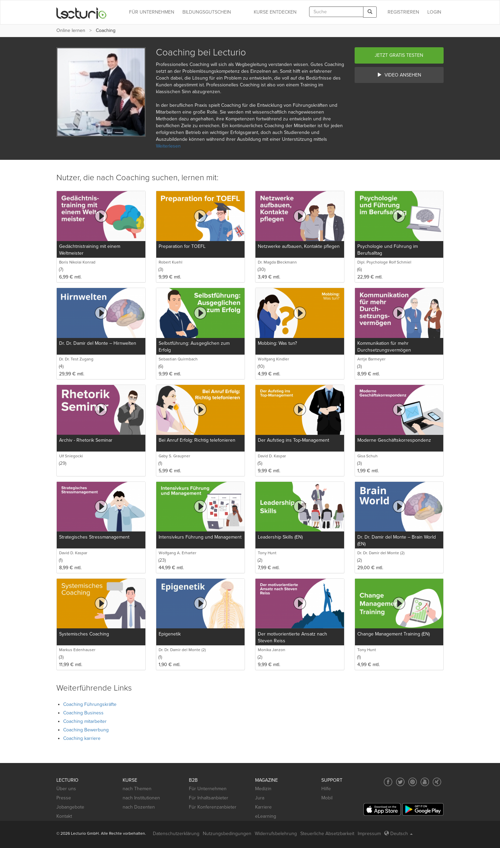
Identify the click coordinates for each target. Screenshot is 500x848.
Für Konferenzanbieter (212, 807)
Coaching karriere (82, 738)
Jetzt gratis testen (399, 55)
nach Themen (137, 789)
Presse (63, 798)
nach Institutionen (141, 798)
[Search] (370, 12)
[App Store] (382, 809)
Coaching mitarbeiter (85, 721)
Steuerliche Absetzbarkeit (327, 833)
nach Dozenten (139, 807)
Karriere (263, 807)
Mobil (327, 798)
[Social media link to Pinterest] (412, 782)
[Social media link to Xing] (437, 782)
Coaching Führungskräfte (90, 704)
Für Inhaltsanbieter (208, 798)
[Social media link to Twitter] (400, 782)
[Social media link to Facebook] (388, 782)
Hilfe (326, 789)
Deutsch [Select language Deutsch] (398, 833)
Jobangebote (70, 807)
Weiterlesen (168, 146)
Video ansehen (399, 75)
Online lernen (70, 30)
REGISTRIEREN (403, 12)
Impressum (369, 833)
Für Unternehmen (208, 789)
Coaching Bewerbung (86, 730)
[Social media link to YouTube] (425, 782)
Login (434, 12)
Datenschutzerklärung (176, 833)
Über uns (66, 789)
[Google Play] (423, 809)
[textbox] (336, 11)
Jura (259, 798)
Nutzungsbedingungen (227, 833)
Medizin (263, 789)
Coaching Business (83, 713)
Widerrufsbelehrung (276, 833)
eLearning (265, 816)
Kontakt (64, 816)
